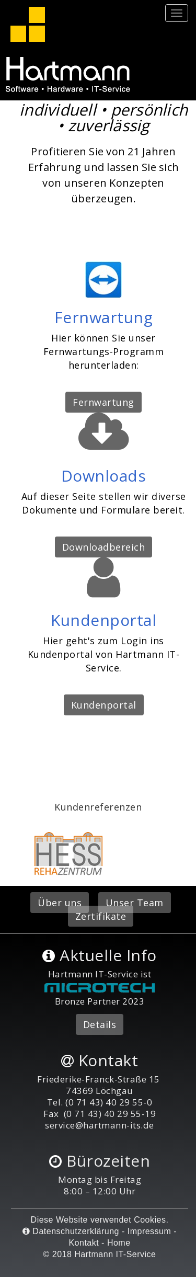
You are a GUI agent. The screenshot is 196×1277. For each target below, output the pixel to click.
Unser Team (135, 902)
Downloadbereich (103, 547)
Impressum (149, 1231)
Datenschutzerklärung (70, 1231)
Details (100, 1024)
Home (119, 1242)
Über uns (60, 902)
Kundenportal (103, 620)
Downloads (103, 475)
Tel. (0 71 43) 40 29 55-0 (100, 1102)
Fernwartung (103, 317)
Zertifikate (100, 916)
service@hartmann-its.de (99, 1125)
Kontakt (83, 1242)
